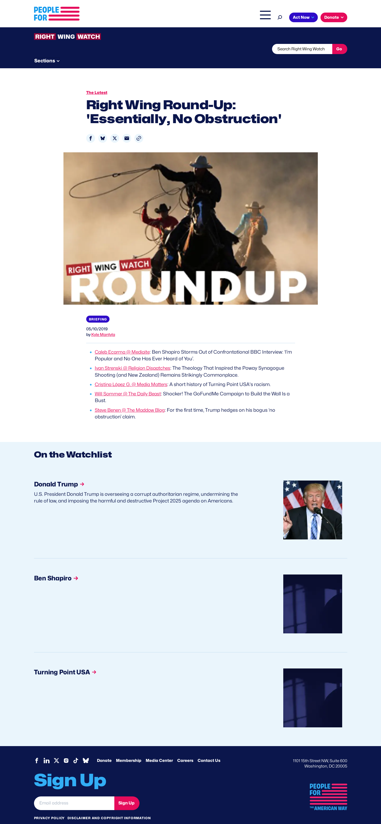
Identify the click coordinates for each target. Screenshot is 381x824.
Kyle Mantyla (103, 324)
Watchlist (104, 49)
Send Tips (208, 49)
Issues (176, 18)
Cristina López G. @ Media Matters (133, 374)
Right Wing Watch (209, 18)
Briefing (98, 309)
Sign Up (126, 792)
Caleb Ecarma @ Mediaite (124, 342)
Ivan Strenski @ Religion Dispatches (135, 358)
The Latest (241, 18)
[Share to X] (114, 128)
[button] (138, 128)
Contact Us (209, 750)
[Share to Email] (126, 128)
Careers (185, 750)
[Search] (280, 16)
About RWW (135, 49)
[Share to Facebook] (90, 128)
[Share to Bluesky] (102, 128)
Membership (128, 750)
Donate (331, 17)
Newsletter (172, 49)
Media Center (159, 750)
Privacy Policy (49, 808)
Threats (72, 49)
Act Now (301, 17)
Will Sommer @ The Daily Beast (129, 383)
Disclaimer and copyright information (109, 808)
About (153, 18)
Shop (262, 18)
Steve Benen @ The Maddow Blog (132, 399)
